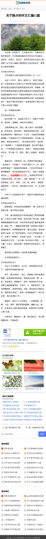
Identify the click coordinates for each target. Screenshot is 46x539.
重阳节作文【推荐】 (11, 402)
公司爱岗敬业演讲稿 (35, 448)
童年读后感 (8, 448)
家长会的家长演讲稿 (35, 477)
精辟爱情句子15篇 (34, 463)
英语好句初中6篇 (10, 472)
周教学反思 (31, 520)
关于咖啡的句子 (30, 405)
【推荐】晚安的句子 (12, 510)
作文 (23, 9)
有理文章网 (20, 538)
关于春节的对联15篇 (35, 458)
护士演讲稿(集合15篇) (35, 501)
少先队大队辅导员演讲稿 (13, 420)
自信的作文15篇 (38, 427)
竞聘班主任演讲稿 (11, 515)
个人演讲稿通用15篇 (32, 402)
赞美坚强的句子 (10, 496)
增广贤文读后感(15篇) (11, 409)
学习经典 (16, 9)
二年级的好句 (9, 520)
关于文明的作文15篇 (12, 477)
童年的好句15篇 (33, 510)
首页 (9, 9)
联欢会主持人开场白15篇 (13, 413)
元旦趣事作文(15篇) (34, 472)
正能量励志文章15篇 (11, 405)
